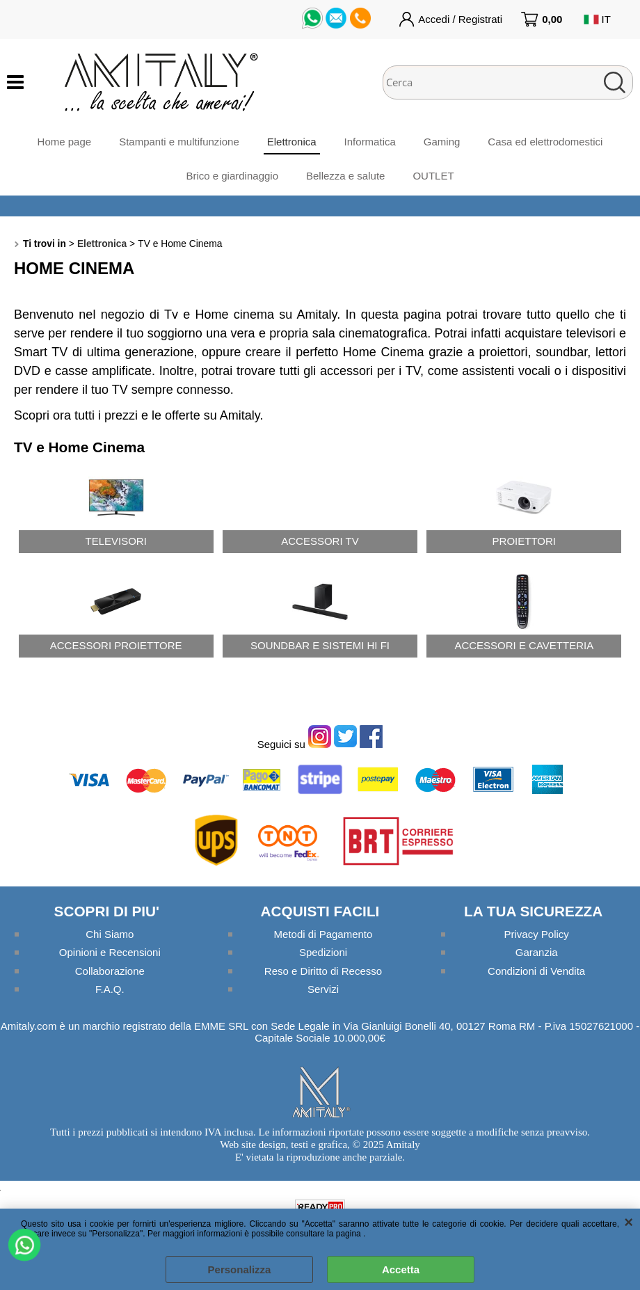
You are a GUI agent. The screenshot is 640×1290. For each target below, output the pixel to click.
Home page (65, 142)
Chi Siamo (110, 934)
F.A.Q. (110, 989)
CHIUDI (628, 1222)
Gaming (442, 142)
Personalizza (239, 1269)
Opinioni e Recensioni (110, 952)
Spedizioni (323, 952)
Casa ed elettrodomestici (545, 142)
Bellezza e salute (345, 176)
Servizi (323, 989)
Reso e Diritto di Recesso (323, 971)
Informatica (370, 142)
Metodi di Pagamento (323, 934)
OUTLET (433, 176)
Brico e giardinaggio (232, 176)
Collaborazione (110, 971)
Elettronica (292, 142)
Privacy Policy (536, 934)
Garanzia (536, 952)
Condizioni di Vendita (536, 971)
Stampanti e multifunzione (179, 142)
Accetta (400, 1269)
